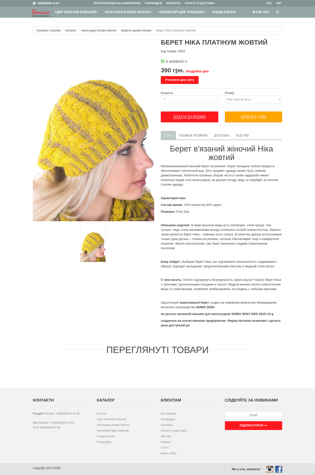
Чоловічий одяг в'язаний (182, 12)
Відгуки (242, 135)
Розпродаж (104, 442)
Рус (269, 3)
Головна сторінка (48, 30)
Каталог (71, 30)
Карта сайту (169, 453)
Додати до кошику (189, 117)
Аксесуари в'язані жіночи (128, 12)
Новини (166, 442)
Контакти (167, 424)
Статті (165, 447)
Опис (168, 135)
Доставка (222, 135)
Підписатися (253, 425)
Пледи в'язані (224, 12)
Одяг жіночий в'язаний (76, 12)
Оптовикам (168, 413)
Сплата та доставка (174, 430)
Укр (278, 3)
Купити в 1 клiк (253, 117)
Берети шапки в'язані (136, 30)
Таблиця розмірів (193, 135)
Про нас (166, 436)
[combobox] (253, 99)
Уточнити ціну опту (179, 80)
